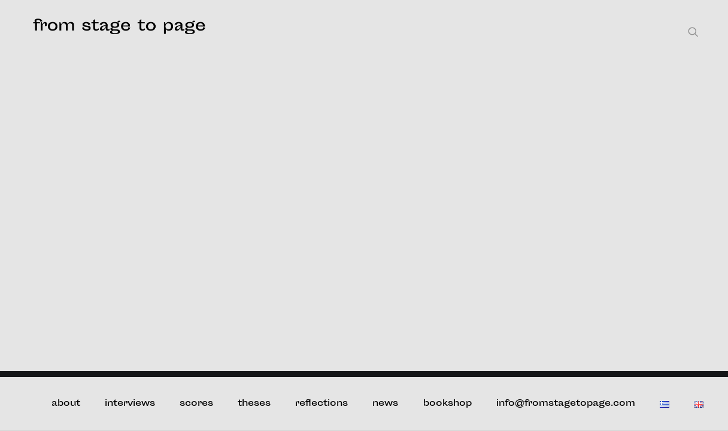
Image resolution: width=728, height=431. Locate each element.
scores (196, 404)
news (385, 404)
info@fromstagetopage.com (565, 404)
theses (254, 404)
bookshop (447, 404)
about (65, 404)
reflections (321, 404)
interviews (130, 404)
